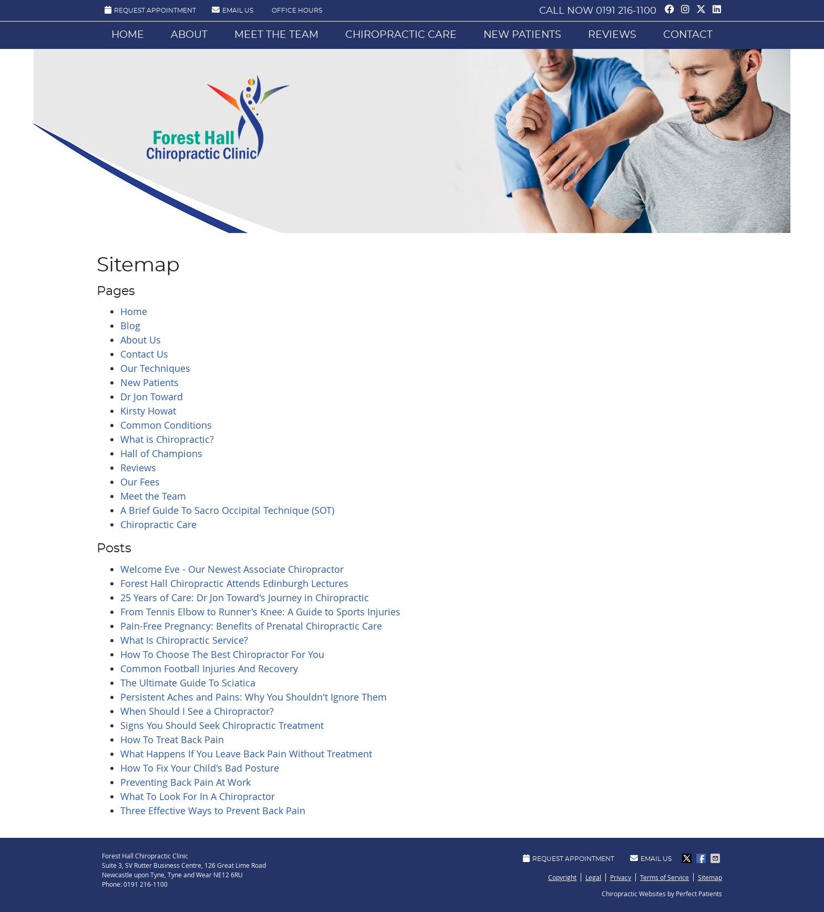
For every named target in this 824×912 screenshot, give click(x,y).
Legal (593, 877)
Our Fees (140, 481)
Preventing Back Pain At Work (185, 782)
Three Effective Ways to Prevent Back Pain (212, 810)
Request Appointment (150, 10)
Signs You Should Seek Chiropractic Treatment (222, 725)
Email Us (232, 10)
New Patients (522, 35)
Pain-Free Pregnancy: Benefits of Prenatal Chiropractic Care (251, 626)
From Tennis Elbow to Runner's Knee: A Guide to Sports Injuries (260, 611)
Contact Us (144, 354)
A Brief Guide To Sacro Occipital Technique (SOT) (227, 510)
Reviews (612, 35)
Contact (688, 35)
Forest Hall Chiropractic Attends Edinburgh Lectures (234, 583)
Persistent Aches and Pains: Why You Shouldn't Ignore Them (253, 697)
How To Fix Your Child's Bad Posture (199, 768)
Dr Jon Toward (151, 396)
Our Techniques (155, 368)
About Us (140, 339)
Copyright (562, 877)
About (189, 35)
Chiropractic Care (401, 35)
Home (127, 35)
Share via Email (716, 858)
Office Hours (297, 10)
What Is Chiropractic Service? (184, 640)
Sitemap (710, 877)
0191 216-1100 (626, 11)
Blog (130, 325)
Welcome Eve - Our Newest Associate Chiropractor (232, 569)
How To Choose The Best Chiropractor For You (222, 654)
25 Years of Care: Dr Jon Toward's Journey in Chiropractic (244, 597)
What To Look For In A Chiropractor (197, 796)
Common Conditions (166, 425)
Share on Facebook (702, 858)
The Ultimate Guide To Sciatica (187, 682)
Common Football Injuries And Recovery (209, 668)
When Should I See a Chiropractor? (197, 711)
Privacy (620, 877)
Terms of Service (664, 877)
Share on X (688, 858)
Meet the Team (276, 35)
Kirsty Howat (148, 410)
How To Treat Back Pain (172, 739)
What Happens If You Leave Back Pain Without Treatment (246, 753)
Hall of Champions (161, 453)
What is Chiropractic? (167, 439)
